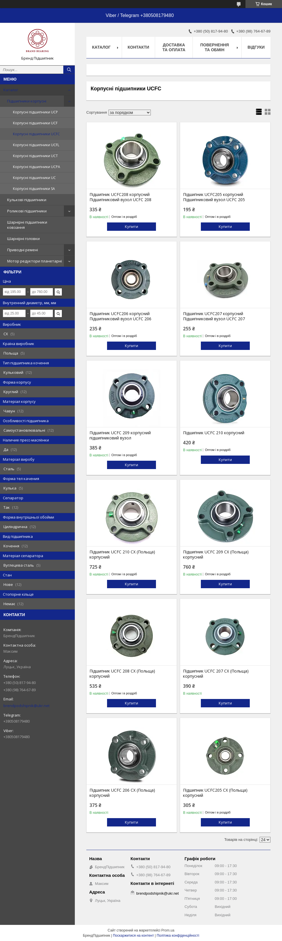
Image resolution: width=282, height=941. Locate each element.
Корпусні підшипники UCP (35, 112)
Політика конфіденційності (178, 936)
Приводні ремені (22, 249)
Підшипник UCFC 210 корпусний (213, 432)
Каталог (10, 89)
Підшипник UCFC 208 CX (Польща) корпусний (122, 673)
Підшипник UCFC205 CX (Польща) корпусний (215, 793)
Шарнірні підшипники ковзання (27, 225)
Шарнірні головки (23, 238)
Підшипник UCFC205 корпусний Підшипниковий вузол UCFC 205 (214, 197)
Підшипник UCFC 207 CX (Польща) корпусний (216, 673)
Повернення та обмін (214, 47)
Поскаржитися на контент (133, 936)
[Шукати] (69, 69)
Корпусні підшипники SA (34, 188)
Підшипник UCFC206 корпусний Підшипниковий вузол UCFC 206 (120, 316)
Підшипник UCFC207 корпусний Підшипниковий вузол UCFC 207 (214, 316)
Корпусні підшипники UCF (35, 123)
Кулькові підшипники (26, 199)
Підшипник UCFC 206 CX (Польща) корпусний (122, 793)
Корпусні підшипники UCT (35, 155)
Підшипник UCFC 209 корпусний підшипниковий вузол (120, 435)
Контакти (138, 47)
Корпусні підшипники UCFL (36, 144)
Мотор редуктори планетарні (34, 261)
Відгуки (255, 47)
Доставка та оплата (174, 47)
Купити (131, 226)
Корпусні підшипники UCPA (36, 166)
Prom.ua (167, 930)
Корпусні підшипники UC (34, 177)
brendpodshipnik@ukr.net (26, 705)
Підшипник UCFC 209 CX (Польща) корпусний (216, 554)
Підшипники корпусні (26, 101)
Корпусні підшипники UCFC (36, 134)
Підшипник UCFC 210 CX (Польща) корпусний (122, 554)
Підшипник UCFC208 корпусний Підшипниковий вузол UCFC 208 (120, 197)
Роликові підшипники (27, 211)
